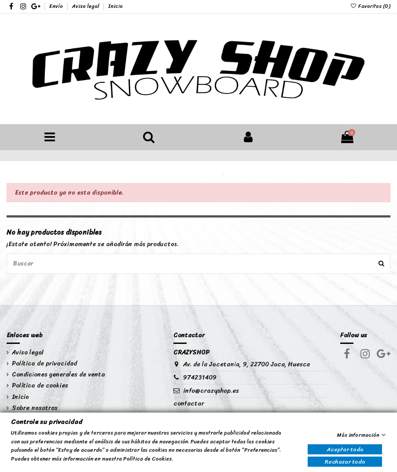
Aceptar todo (345, 449)
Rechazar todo (345, 462)
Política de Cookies (147, 459)
